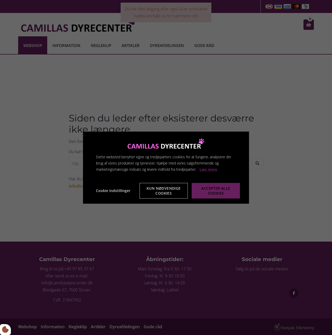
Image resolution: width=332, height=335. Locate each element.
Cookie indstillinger (113, 190)
